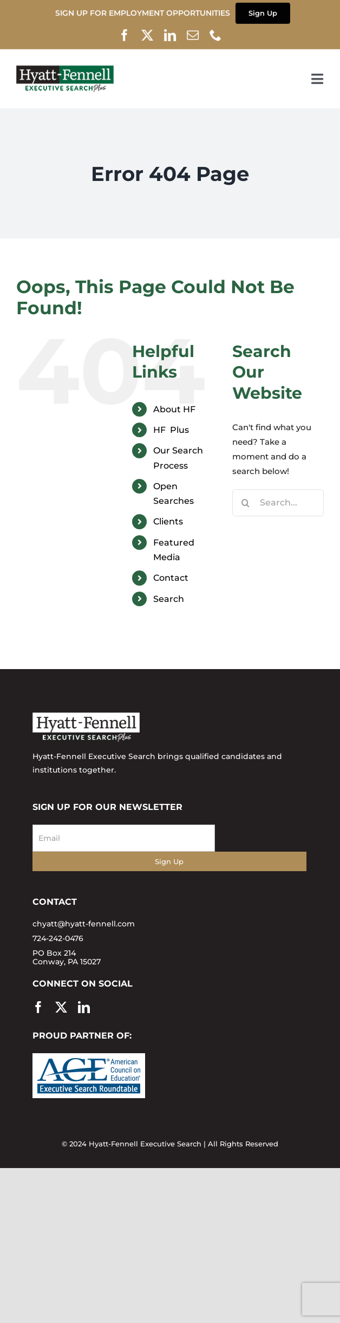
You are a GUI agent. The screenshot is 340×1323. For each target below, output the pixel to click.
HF (171, 430)
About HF (174, 409)
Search (168, 599)
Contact (170, 578)
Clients (168, 521)
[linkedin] (170, 35)
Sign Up (169, 861)
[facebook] (125, 35)
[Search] (245, 502)
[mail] (193, 35)
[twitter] (148, 35)
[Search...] (278, 502)
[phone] (216, 35)
